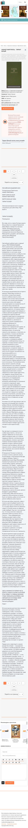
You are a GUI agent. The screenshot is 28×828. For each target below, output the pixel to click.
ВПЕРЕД (14, 178)
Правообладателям (12, 823)
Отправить (10, 782)
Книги (7, 90)
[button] (3, 759)
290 (14, 174)
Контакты (3, 823)
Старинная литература (16, 90)
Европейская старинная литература (11, 92)
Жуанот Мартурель (10, 96)
